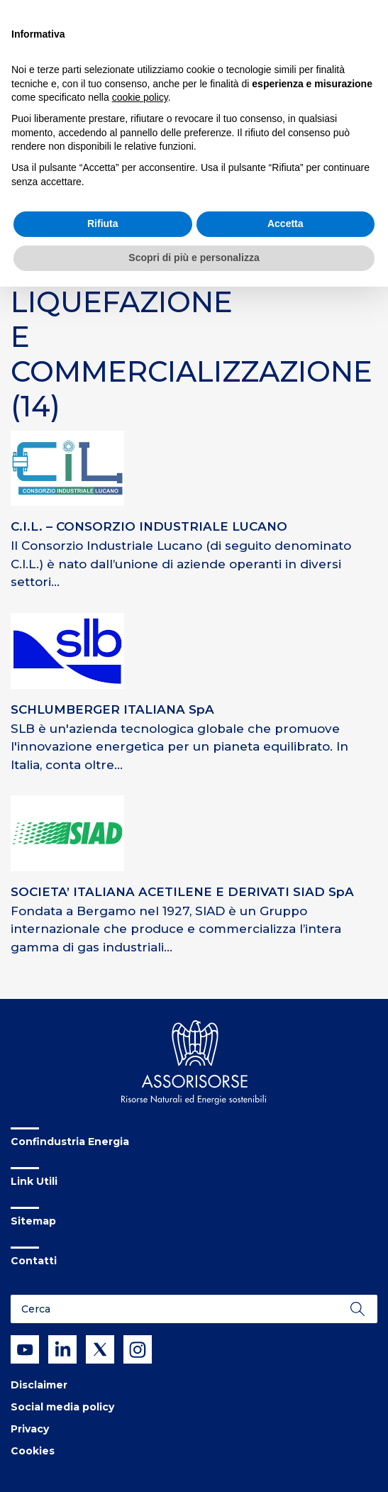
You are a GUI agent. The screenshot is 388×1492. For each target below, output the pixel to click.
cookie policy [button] (140, 97)
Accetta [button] (285, 223)
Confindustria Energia (70, 1141)
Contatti (34, 1260)
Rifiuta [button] (102, 223)
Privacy (30, 1428)
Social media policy (62, 1406)
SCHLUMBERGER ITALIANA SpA (112, 709)
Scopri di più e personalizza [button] (193, 257)
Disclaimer (39, 1384)
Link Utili (34, 1181)
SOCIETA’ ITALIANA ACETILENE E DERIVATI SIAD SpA (182, 892)
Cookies (33, 1450)
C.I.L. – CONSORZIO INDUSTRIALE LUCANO (149, 526)
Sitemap (33, 1221)
